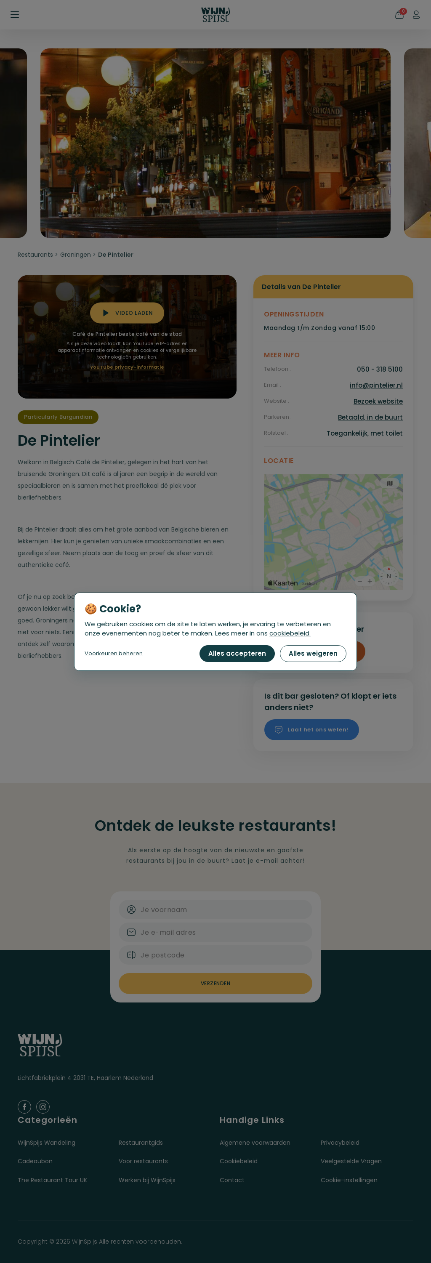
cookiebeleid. (290, 633)
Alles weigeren (313, 653)
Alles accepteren (237, 653)
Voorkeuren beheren (114, 653)
